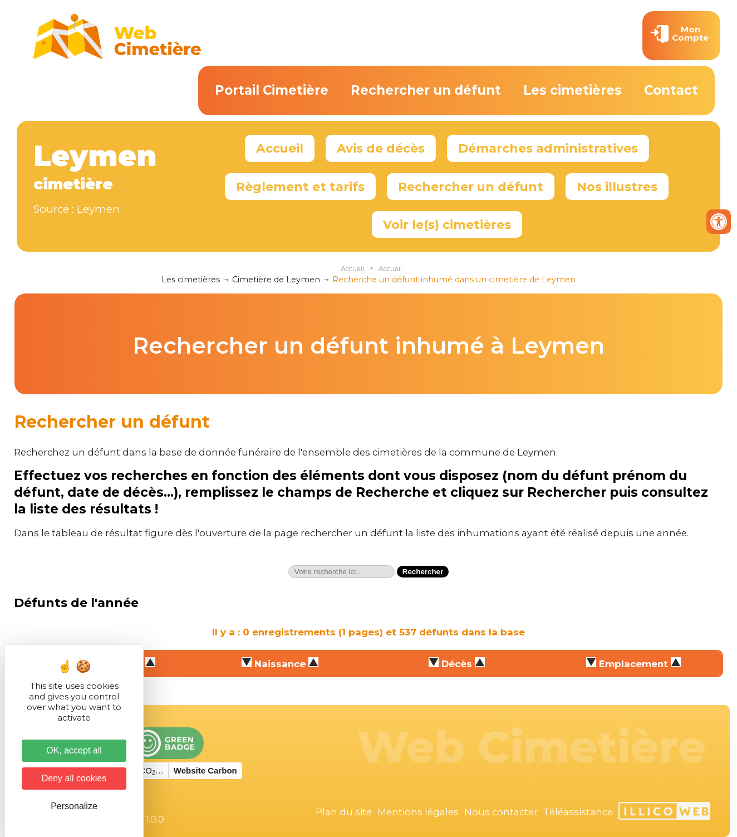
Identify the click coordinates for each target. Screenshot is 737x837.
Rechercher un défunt (426, 90)
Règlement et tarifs (300, 186)
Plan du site (344, 812)
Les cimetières (572, 90)
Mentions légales (418, 812)
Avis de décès (381, 148)
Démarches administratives (548, 148)
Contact (671, 90)
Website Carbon (205, 770)
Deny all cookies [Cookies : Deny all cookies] (74, 778)
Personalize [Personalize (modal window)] (74, 806)
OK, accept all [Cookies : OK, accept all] (74, 750)
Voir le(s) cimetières (447, 224)
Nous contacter (501, 812)
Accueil (279, 148)
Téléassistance (578, 812)
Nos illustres (617, 186)
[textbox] (341, 571)
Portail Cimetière (271, 90)
